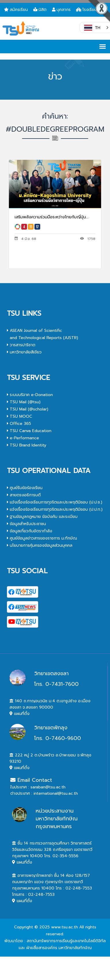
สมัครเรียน (16, 10)
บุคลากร (61, 10)
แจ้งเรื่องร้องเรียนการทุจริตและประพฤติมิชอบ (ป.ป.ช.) (54, 502)
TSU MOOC (19, 416)
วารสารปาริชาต (21, 345)
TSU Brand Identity (26, 445)
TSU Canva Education (29, 431)
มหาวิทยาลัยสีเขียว (24, 352)
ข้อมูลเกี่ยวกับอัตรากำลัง (29, 531)
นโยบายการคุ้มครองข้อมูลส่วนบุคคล (39, 545)
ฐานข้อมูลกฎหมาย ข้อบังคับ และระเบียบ (42, 517)
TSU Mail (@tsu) (23, 402)
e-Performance (23, 438)
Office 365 (19, 424)
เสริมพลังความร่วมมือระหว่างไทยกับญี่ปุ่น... (51, 217)
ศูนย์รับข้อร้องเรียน (25, 488)
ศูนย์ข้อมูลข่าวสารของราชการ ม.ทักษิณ (42, 538)
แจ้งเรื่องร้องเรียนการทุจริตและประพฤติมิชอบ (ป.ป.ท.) (55, 509)
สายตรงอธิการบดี (24, 495)
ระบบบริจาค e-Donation (30, 395)
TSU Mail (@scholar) (27, 409)
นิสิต (40, 10)
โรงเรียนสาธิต (91, 10)
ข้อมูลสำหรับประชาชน (26, 524)
